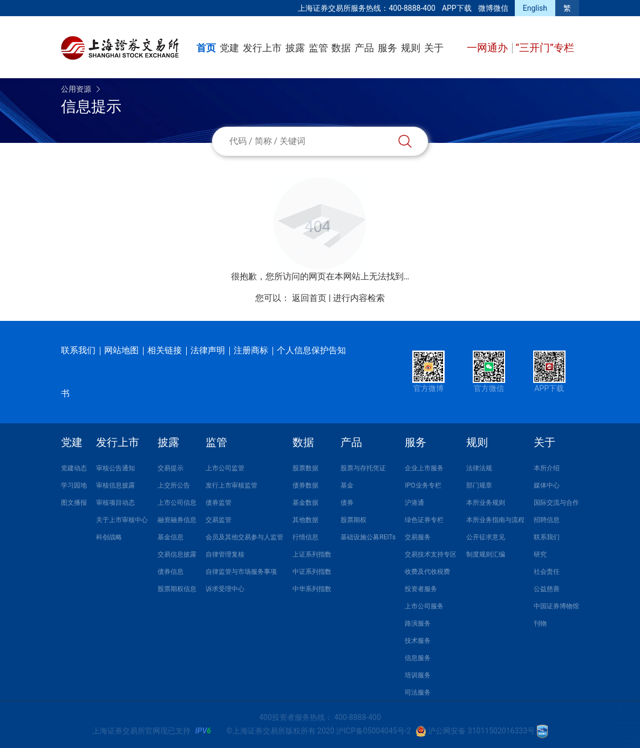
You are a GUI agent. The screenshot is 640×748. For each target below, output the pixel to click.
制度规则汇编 (485, 554)
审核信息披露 (115, 485)
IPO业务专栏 (423, 485)
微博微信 (493, 8)
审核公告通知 (115, 468)
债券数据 (305, 485)
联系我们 (78, 350)
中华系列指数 (311, 589)
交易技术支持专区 (431, 554)
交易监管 (219, 520)
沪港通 (414, 502)
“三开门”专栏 (544, 48)
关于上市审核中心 (122, 520)
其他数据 (305, 520)
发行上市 (262, 47)
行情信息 (305, 537)
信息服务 (418, 658)
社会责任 (547, 571)
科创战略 (109, 537)
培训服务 (418, 675)
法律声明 (207, 350)
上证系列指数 (311, 554)
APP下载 (457, 8)
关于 (434, 47)
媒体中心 (547, 485)
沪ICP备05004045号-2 (373, 730)
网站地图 (121, 350)
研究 (540, 554)
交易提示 (170, 468)
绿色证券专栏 (424, 520)
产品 (364, 47)
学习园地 (74, 485)
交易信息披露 (177, 554)
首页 (206, 47)
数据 (341, 47)
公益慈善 (547, 589)
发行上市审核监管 (231, 485)
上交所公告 (174, 485)
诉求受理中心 (225, 589)
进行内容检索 (359, 298)
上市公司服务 (424, 606)
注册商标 (251, 350)
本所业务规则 (485, 502)
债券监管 (219, 502)
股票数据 (305, 468)
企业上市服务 (424, 468)
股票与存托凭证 (363, 468)
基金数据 (305, 502)
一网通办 (488, 48)
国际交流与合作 (556, 502)
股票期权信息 (177, 589)
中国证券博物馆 (556, 606)
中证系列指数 (311, 571)
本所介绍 (547, 468)
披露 (295, 47)
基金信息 (170, 537)
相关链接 (164, 350)
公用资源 (76, 89)
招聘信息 (547, 520)
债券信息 (170, 571)
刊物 (540, 623)
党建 (229, 47)
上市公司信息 (177, 502)
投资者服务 (421, 589)
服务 (387, 47)
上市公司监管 (225, 468)
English (535, 8)
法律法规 (479, 468)
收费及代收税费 (427, 571)
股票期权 (353, 520)
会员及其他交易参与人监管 (244, 537)
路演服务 (418, 623)
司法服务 (418, 692)
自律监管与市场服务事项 (241, 571)
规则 (410, 47)
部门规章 (479, 485)
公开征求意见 (485, 537)
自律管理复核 (225, 554)
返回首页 (309, 298)
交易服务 (418, 537)
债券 (347, 502)
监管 (318, 47)
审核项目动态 (115, 502)
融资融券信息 (177, 520)
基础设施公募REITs (368, 537)
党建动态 (74, 468)
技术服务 (418, 640)
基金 (347, 485)
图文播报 (74, 502)
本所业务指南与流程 (495, 520)
